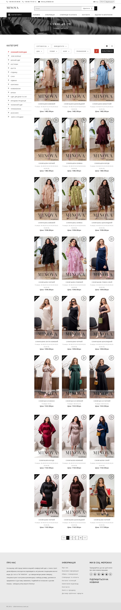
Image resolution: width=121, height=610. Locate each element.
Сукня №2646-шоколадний (102, 341)
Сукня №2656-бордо (47, 460)
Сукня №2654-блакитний (102, 104)
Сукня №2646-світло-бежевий (47, 341)
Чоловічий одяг (15, 104)
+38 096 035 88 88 (14, 2)
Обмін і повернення (70, 574)
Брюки (11, 92)
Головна (36, 14)
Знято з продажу (15, 117)
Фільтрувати (107, 51)
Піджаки (12, 80)
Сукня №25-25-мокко (46, 401)
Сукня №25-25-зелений (74, 401)
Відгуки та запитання (103, 14)
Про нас (65, 568)
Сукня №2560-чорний (101, 520)
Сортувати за (42, 46)
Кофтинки (12, 84)
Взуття (11, 68)
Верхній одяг (13, 60)
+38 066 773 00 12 (30, 2)
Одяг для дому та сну (17, 96)
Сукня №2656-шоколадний (74, 520)
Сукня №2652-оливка (74, 223)
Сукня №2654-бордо (102, 163)
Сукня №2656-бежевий (74, 460)
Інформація (50, 14)
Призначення (82, 51)
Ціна (39, 51)
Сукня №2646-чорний (74, 341)
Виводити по (60, 46)
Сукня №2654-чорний (46, 163)
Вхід (96, 2)
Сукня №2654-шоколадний (74, 104)
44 (80, 538)
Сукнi (11, 76)
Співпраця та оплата (68, 14)
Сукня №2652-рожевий (74, 282)
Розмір (53, 51)
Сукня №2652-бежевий (46, 223)
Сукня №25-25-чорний (102, 401)
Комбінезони (14, 88)
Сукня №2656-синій (102, 460)
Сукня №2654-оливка (74, 163)
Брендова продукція (16, 100)
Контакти (86, 14)
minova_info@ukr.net (47, 2)
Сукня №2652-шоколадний (102, 223)
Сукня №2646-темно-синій (102, 282)
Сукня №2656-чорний (46, 520)
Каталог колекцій (69, 580)
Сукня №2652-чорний (46, 282)
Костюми (12, 64)
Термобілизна (14, 109)
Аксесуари (12, 113)
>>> (85, 538)
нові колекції (14, 56)
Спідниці (12, 72)
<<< (64, 538)
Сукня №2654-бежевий (46, 104)
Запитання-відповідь (70, 584)
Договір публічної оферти (72, 593)
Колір (66, 51)
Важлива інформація (70, 571)
